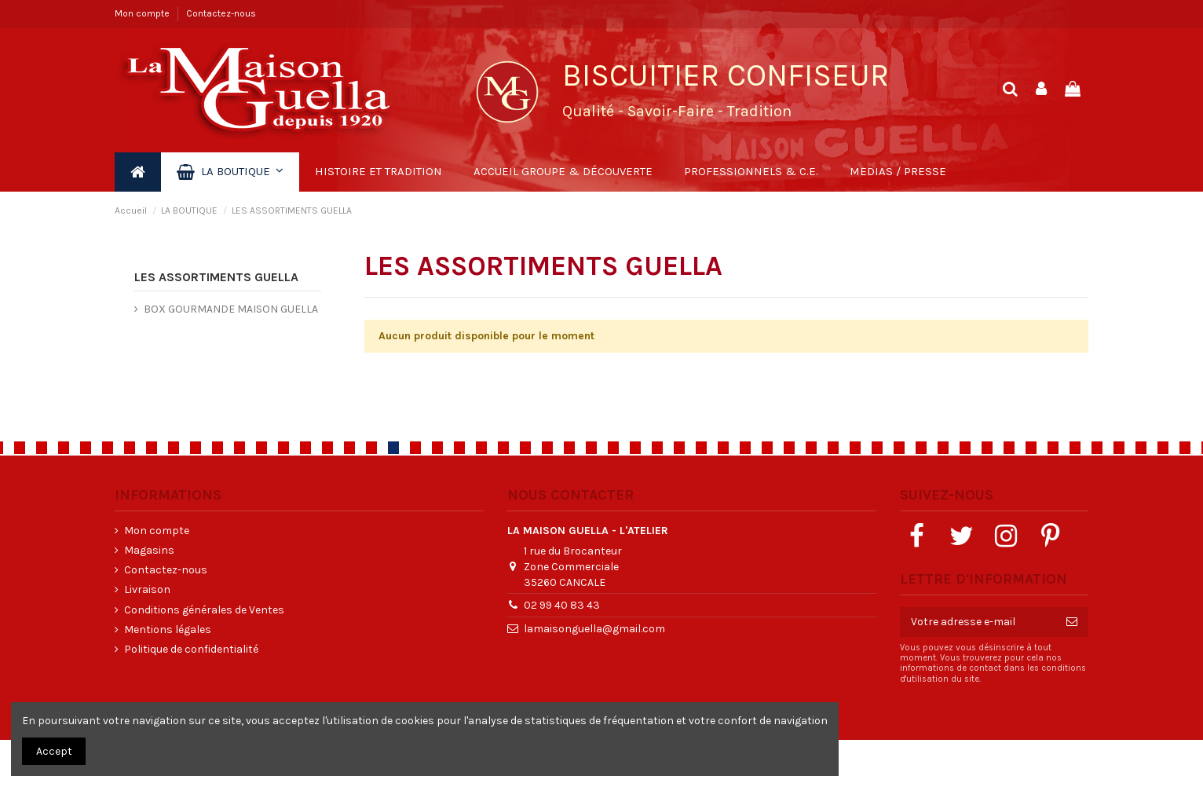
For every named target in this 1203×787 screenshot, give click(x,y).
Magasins (149, 550)
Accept (54, 751)
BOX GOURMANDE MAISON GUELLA (231, 309)
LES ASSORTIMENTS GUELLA (216, 276)
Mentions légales (167, 629)
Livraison (147, 589)
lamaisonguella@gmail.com (594, 628)
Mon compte (143, 13)
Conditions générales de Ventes (204, 610)
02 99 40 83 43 (562, 605)
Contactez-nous (221, 13)
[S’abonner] (1071, 622)
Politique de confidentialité (191, 649)
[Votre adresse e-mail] (977, 622)
